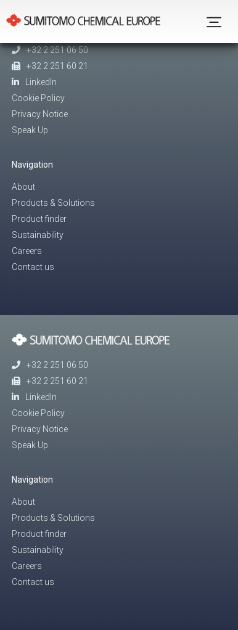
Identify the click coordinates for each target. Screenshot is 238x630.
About (23, 187)
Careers (27, 251)
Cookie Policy (38, 98)
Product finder (39, 219)
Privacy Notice (40, 114)
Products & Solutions (53, 203)
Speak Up (30, 130)
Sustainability (38, 235)
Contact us (33, 267)
